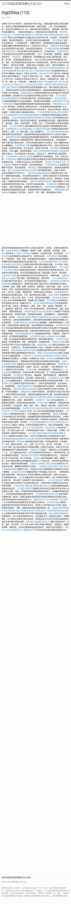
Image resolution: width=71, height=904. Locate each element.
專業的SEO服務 (58, 342)
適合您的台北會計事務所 (27, 317)
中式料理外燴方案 (52, 165)
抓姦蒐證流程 (62, 51)
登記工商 (49, 422)
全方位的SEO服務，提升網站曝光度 (43, 428)
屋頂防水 (37, 458)
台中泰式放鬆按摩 (56, 480)
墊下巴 (25, 428)
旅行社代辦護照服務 (42, 151)
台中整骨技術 (37, 35)
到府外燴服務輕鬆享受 (11, 71)
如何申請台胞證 (53, 502)
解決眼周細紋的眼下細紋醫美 (50, 408)
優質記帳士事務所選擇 (34, 486)
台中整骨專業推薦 (52, 48)
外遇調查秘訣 (11, 129)
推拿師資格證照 (27, 93)
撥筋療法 (56, 414)
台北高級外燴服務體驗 (35, 439)
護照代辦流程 (58, 84)
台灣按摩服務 (52, 499)
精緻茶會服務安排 (13, 251)
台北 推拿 (18, 253)
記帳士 (40, 54)
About (66, 4)
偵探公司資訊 (53, 295)
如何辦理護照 (32, 389)
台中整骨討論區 (62, 339)
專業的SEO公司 (40, 499)
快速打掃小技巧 (27, 71)
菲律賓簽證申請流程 (42, 71)
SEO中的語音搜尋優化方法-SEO (22, 3)
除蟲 (57, 264)
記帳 (60, 35)
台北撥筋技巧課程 (52, 336)
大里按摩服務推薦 (9, 469)
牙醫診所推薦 (50, 463)
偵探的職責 (6, 284)
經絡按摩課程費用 (47, 303)
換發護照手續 (61, 325)
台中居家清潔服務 (17, 126)
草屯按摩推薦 (35, 422)
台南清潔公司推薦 (24, 156)
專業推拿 (26, 253)
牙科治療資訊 (17, 264)
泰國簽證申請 (26, 392)
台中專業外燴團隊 (11, 270)
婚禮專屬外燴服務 (13, 137)
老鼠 (3, 253)
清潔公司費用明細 (51, 35)
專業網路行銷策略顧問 (60, 151)
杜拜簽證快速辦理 (46, 262)
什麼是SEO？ (16, 57)
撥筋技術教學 (17, 350)
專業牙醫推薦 (57, 40)
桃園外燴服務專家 (24, 386)
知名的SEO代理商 (18, 472)
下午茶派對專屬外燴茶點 (21, 35)
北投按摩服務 (50, 187)
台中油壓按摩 (11, 278)
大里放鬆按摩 (19, 486)
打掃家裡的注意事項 (56, 378)
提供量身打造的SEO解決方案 (51, 466)
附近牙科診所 (17, 178)
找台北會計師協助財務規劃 (58, 131)
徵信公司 (46, 522)
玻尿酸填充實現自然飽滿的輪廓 (26, 322)
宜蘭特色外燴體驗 (34, 118)
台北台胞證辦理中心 (14, 530)
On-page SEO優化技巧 (45, 311)
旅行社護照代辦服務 (57, 513)
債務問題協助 (59, 190)
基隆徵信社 (32, 167)
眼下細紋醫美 (61, 96)
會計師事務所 (9, 511)
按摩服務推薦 (60, 292)
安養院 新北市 (41, 511)
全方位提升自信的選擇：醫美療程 (38, 84)
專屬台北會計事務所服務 (47, 353)
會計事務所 (54, 148)
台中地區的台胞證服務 (42, 129)
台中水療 (30, 369)
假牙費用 (50, 358)
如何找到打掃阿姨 (60, 356)
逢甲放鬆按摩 (53, 256)
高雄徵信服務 (29, 311)
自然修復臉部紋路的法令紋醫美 (25, 170)
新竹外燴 (5, 411)
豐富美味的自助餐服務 (48, 68)
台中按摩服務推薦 (19, 118)
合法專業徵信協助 (24, 129)
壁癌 (9, 170)
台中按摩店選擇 (40, 397)
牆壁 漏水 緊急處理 (34, 522)
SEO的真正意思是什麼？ (14, 84)
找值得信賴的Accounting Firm (50, 317)
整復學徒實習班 (29, 408)
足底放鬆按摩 (11, 115)
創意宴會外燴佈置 (57, 46)
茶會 (22, 524)
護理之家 (47, 486)
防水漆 (21, 477)
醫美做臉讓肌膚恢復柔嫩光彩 (14, 439)
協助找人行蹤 (63, 68)
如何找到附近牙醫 (22, 145)
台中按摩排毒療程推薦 (44, 494)
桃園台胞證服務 (19, 389)
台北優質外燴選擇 (24, 488)
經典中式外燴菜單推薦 (56, 397)
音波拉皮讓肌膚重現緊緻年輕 (29, 115)
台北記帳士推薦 (34, 433)
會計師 (36, 303)
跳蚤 (48, 400)
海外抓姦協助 (47, 118)
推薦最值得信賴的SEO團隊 (52, 433)
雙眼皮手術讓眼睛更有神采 (41, 181)
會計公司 (58, 262)
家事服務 (24, 455)
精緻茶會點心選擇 (44, 345)
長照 (11, 452)
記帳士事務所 (11, 87)
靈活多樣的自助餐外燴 (60, 281)
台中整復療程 (19, 375)
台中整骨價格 (11, 156)
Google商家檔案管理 (10, 98)
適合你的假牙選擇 (46, 73)
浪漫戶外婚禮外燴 (23, 511)
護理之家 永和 (11, 51)
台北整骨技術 (58, 422)
